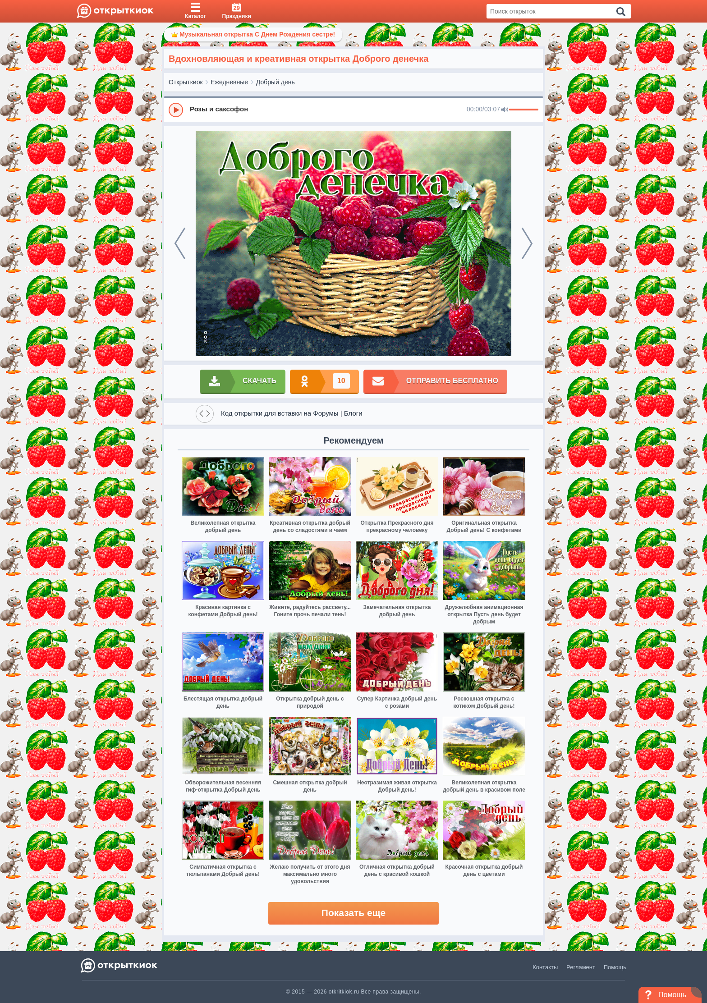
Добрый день (275, 82)
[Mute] (504, 109)
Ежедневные (229, 82)
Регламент (580, 967)
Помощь (615, 967)
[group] (353, 109)
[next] (527, 243)
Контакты (545, 967)
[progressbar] (523, 110)
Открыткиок (186, 82)
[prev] (179, 243)
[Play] (176, 110)
